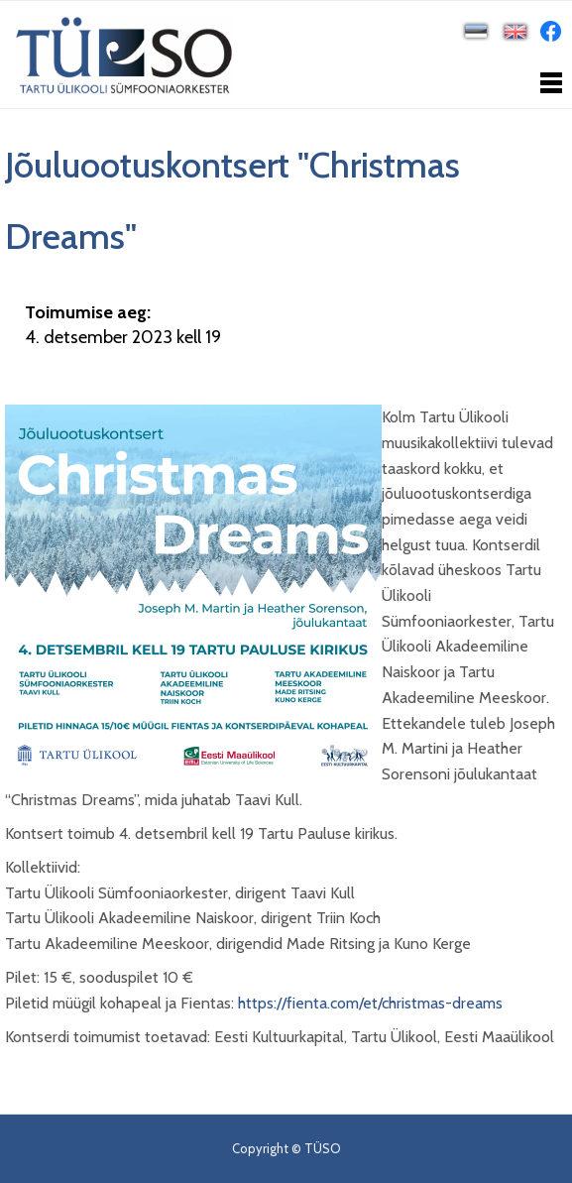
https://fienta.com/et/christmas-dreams (370, 1003)
